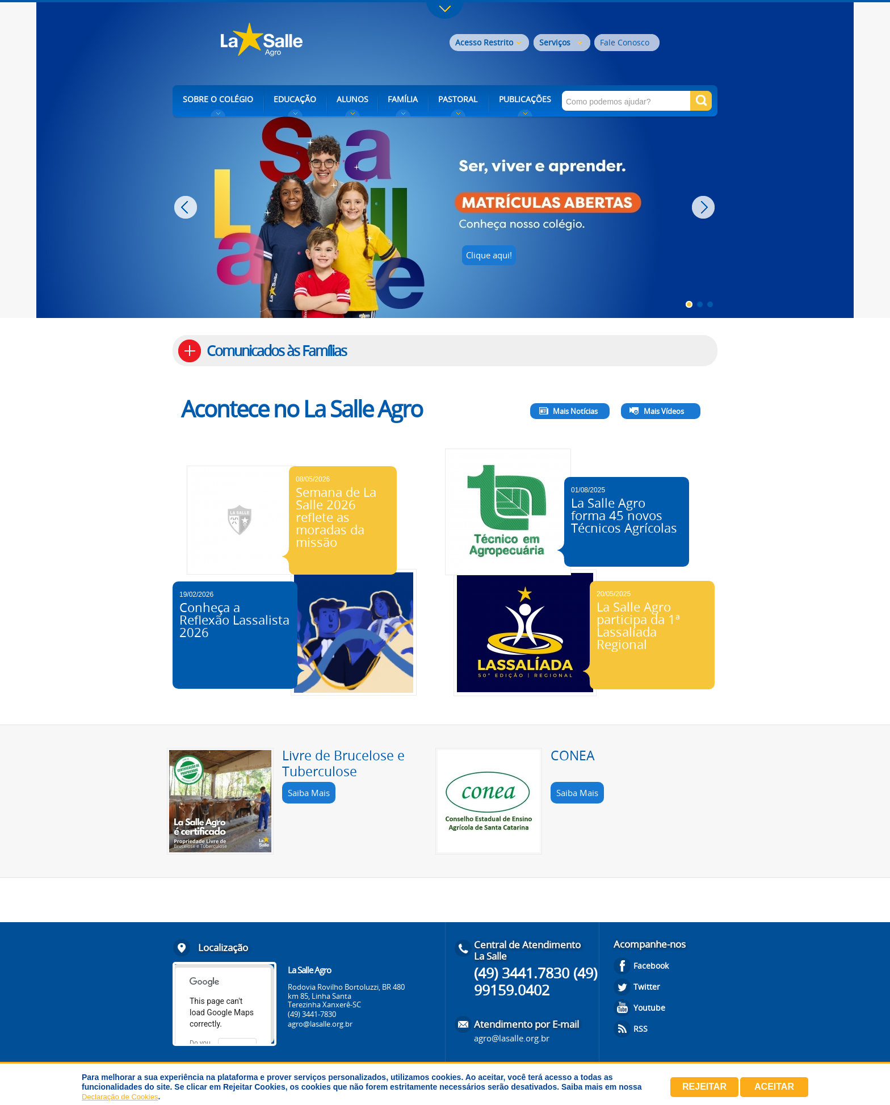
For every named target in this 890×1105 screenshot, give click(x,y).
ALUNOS (352, 99)
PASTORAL (457, 99)
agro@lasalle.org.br (320, 1024)
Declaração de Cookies (120, 1097)
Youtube (649, 1007)
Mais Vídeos (664, 411)
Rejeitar (704, 1086)
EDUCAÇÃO (295, 99)
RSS (640, 1028)
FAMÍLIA (403, 99)
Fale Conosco (624, 42)
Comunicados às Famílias (276, 350)
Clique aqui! (489, 255)
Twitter (646, 986)
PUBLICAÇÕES (525, 99)
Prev (187, 207)
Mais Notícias (575, 411)
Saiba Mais (309, 792)
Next (704, 207)
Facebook (651, 965)
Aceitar (774, 1086)
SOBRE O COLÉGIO (218, 99)
